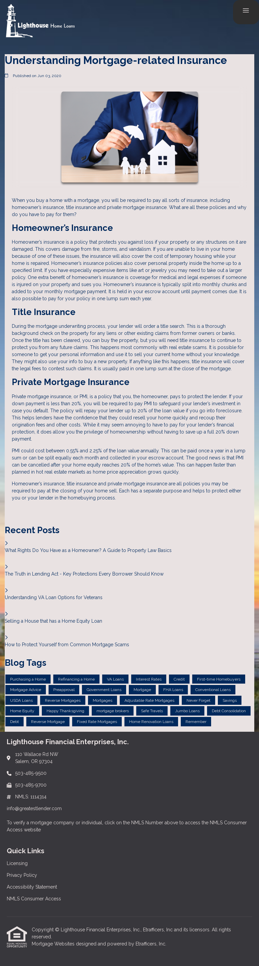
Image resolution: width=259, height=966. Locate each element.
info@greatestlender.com (34, 808)
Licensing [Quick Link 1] (17, 863)
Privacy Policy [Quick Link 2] (22, 875)
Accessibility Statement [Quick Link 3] (32, 887)
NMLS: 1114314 (31, 796)
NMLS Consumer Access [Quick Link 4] (34, 898)
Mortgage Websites (54, 943)
